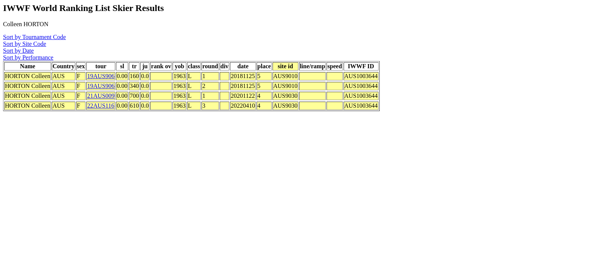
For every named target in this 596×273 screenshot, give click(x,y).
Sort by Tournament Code (34, 37)
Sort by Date (18, 50)
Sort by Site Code (24, 44)
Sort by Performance (28, 57)
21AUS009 (100, 96)
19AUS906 (100, 76)
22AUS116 (100, 105)
